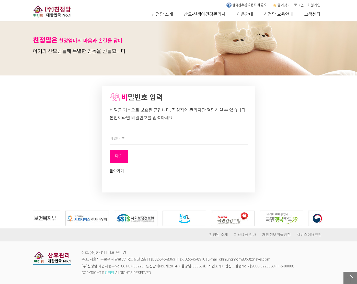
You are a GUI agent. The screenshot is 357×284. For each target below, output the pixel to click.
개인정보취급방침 (276, 235)
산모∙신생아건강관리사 (205, 14)
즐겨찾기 (282, 5)
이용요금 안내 (245, 235)
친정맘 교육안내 (278, 14)
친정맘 (109, 273)
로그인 (299, 5)
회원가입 (313, 5)
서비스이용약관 (309, 235)
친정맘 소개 (162, 14)
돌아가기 (117, 171)
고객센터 (312, 14)
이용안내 (245, 14)
